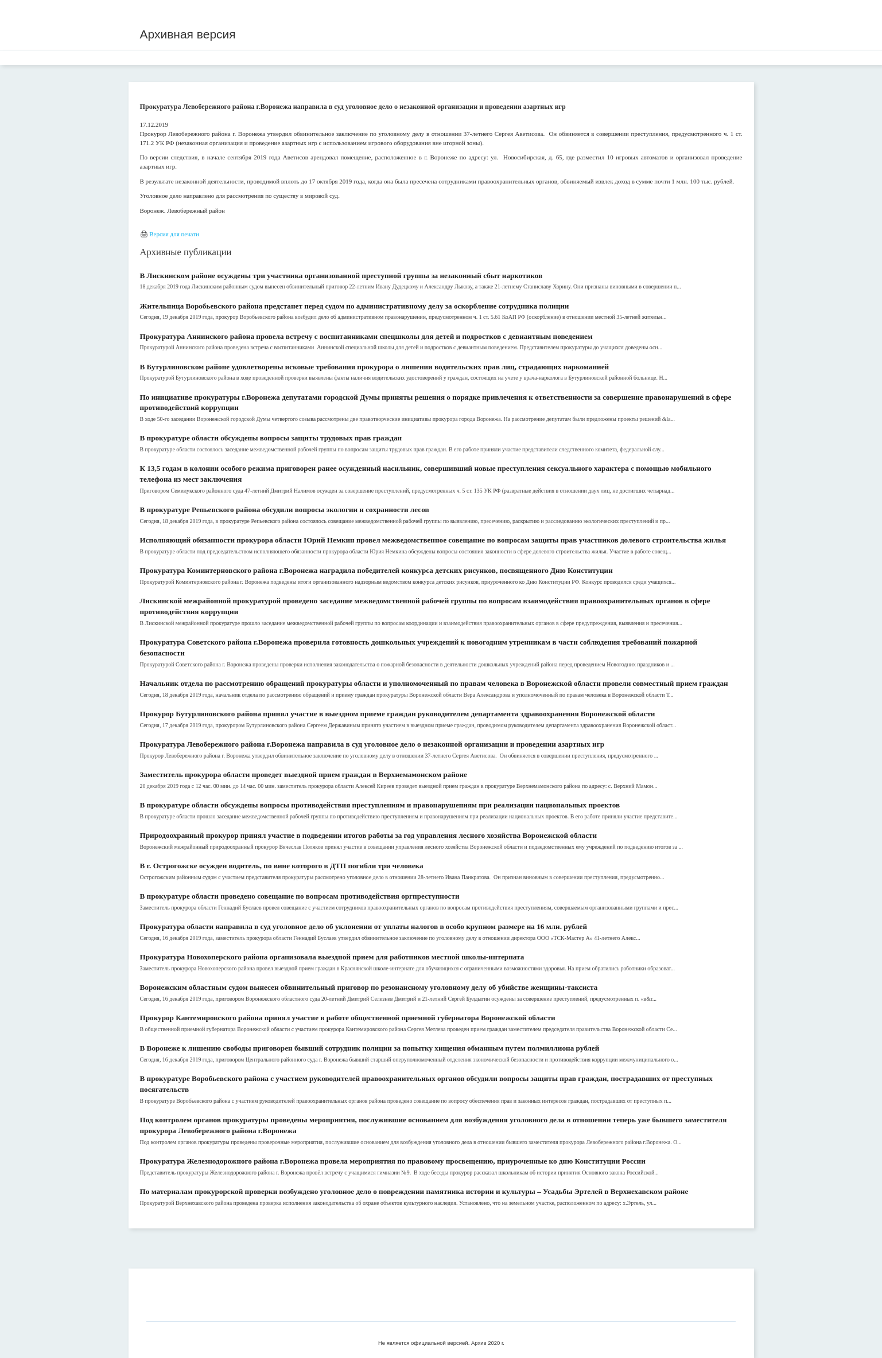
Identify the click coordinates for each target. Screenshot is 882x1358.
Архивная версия (188, 34)
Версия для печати (174, 234)
